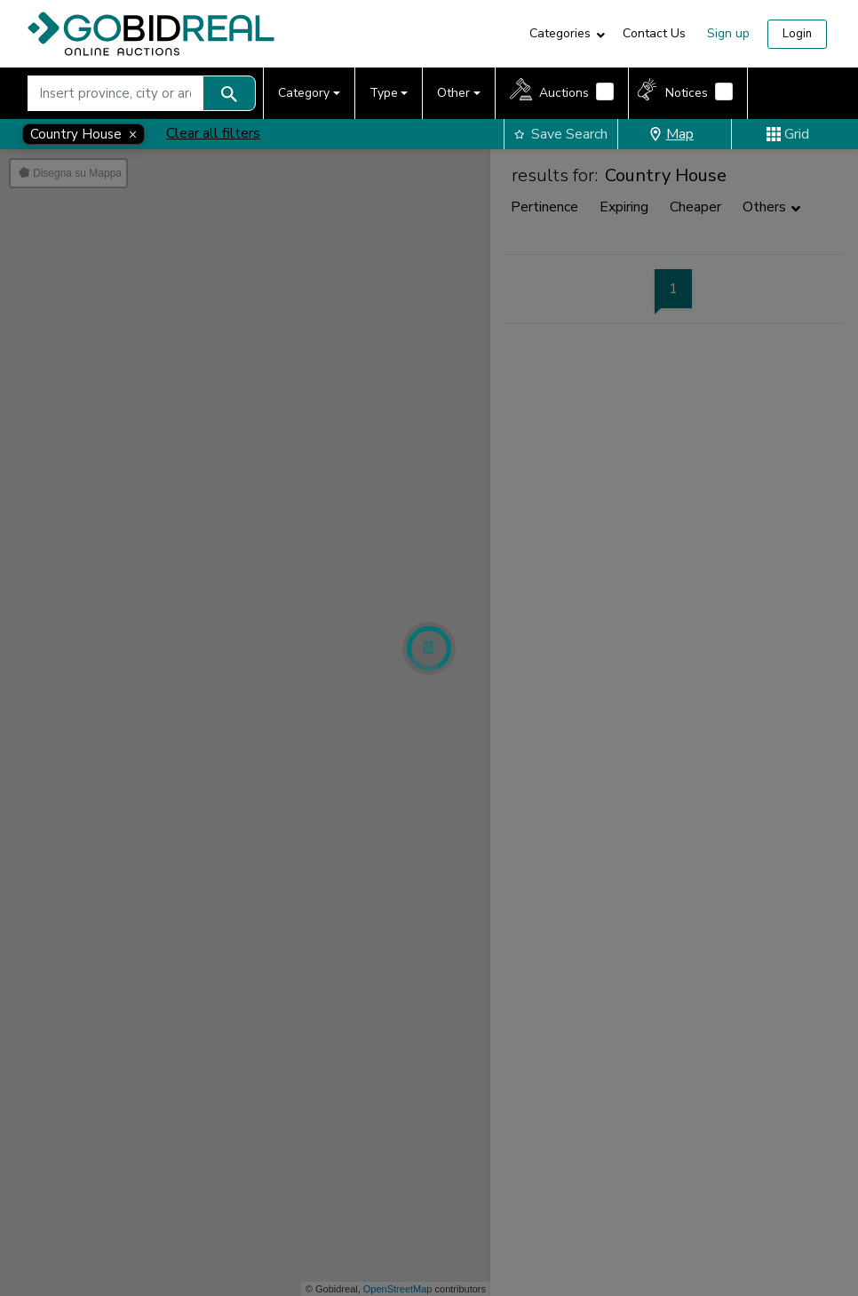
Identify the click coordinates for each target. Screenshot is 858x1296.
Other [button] (453, 92)
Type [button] (383, 92)
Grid (788, 134)
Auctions (564, 92)
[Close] (83, 134)
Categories (560, 33)
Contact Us (654, 33)
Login (797, 34)
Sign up (728, 33)
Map (671, 134)
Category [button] (304, 92)
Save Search (561, 134)
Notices (686, 92)
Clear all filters (213, 133)
